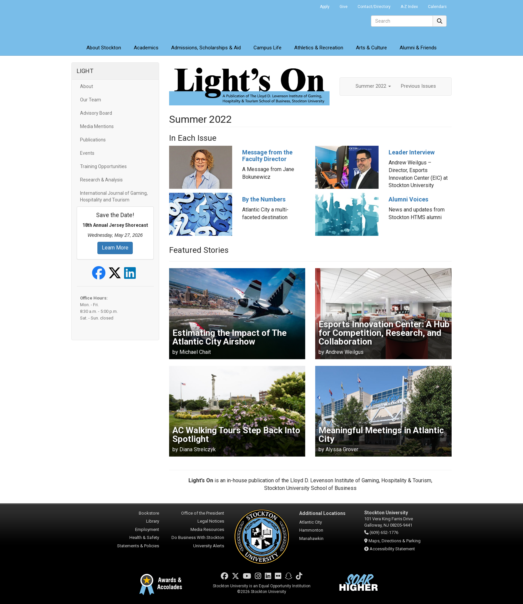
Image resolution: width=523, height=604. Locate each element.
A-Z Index (409, 6)
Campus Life (267, 48)
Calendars (437, 6)
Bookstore (149, 513)
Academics (146, 48)
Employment (147, 529)
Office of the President (202, 513)
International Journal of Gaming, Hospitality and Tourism (114, 196)
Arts (371, 48)
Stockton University (119, 20)
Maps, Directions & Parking (395, 540)
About (103, 48)
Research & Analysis (101, 179)
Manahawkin (311, 538)
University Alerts (208, 545)
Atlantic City (310, 522)
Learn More (115, 247)
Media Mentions (97, 126)
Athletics (318, 48)
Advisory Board (96, 113)
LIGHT (85, 70)
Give (344, 6)
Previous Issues (418, 86)
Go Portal (306, 5)
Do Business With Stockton (197, 537)
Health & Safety (144, 537)
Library (152, 521)
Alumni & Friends (418, 48)
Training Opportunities (103, 166)
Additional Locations (322, 513)
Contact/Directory (374, 6)
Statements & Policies (138, 545)
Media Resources (207, 529)
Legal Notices (210, 521)
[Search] (402, 21)
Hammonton (311, 530)
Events (87, 153)
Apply (325, 6)
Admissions (206, 48)
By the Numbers (264, 199)
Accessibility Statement (392, 548)
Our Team (90, 99)
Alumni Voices (408, 199)
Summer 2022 (373, 86)
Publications (93, 139)
